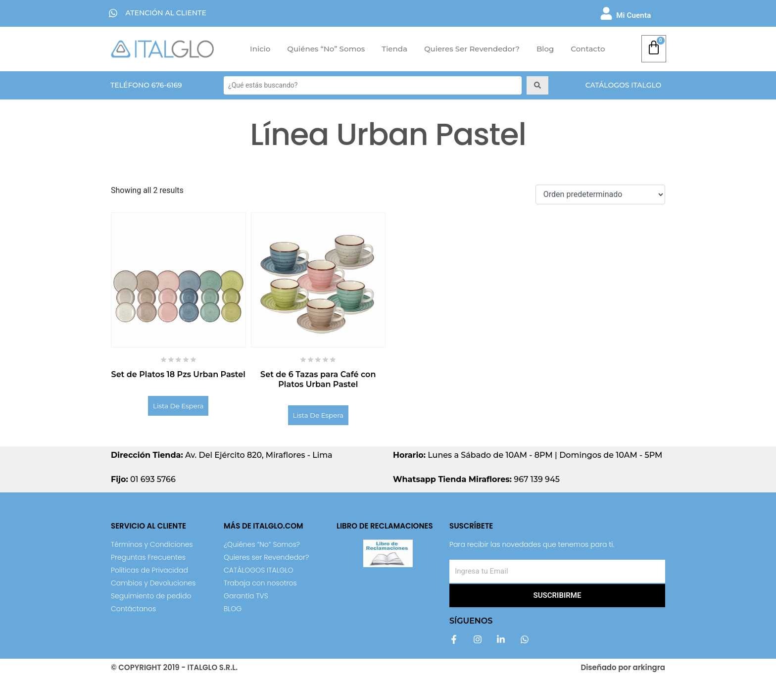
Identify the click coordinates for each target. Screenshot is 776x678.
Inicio (260, 48)
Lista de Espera (178, 406)
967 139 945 (476, 481)
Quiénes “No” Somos (326, 48)
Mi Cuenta (633, 15)
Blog (545, 48)
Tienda (394, 48)
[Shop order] (600, 195)
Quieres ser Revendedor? (472, 48)
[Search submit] (537, 85)
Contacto (588, 48)
